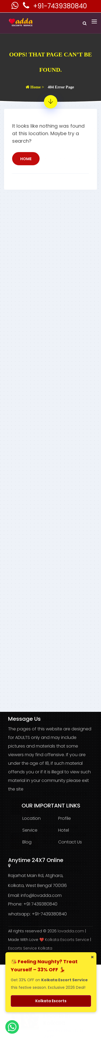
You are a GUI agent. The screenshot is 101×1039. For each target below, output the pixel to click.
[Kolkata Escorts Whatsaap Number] (15, 7)
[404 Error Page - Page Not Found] (50, 102)
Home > (35, 87)
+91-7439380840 (60, 6)
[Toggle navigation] (94, 21)
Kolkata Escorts (51, 1001)
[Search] (84, 23)
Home (26, 171)
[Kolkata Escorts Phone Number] (26, 7)
